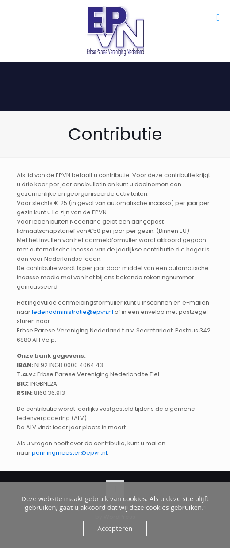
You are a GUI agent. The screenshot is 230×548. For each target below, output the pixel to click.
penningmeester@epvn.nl (69, 452)
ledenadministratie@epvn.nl (72, 312)
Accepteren (115, 528)
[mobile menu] (218, 17)
